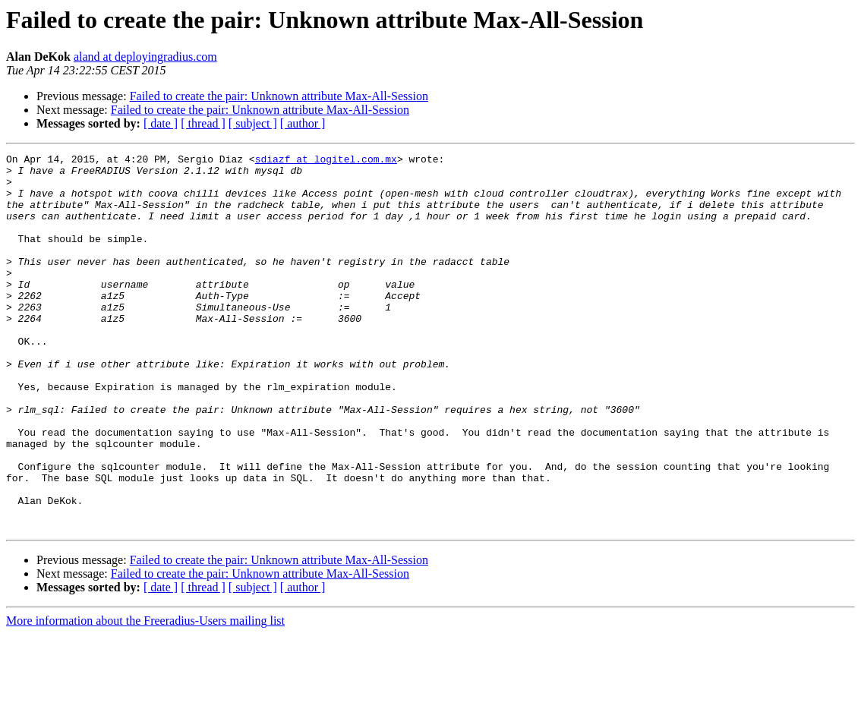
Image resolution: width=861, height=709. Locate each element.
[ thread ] (203, 123)
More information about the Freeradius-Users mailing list (145, 695)
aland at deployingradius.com (145, 56)
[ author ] (303, 123)
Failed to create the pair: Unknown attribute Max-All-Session (279, 96)
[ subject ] (253, 123)
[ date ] (161, 123)
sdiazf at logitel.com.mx (326, 161)
